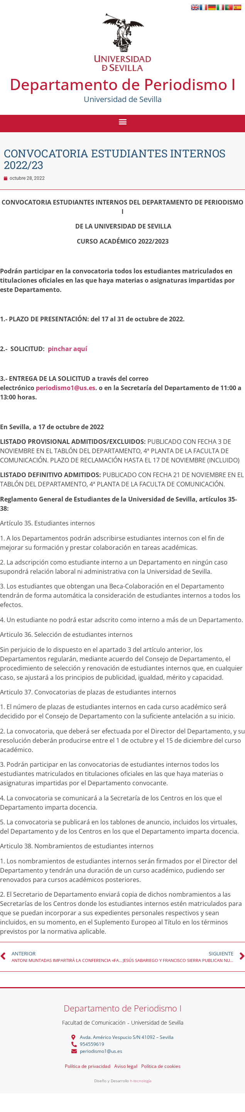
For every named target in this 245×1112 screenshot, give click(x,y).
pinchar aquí (67, 349)
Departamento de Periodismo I (123, 84)
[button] (122, 121)
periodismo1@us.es (65, 388)
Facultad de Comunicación (93, 1022)
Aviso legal (125, 1066)
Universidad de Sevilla (157, 1022)
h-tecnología (140, 1080)
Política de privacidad (87, 1066)
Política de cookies (161, 1066)
